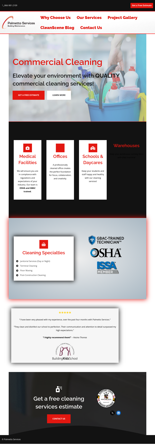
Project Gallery (123, 17)
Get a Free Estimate (142, 5)
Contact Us (91, 27)
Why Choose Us (55, 17)
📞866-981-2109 (9, 5)
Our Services (89, 17)
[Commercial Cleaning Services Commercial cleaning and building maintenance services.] (19, 22)
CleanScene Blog (57, 27)
